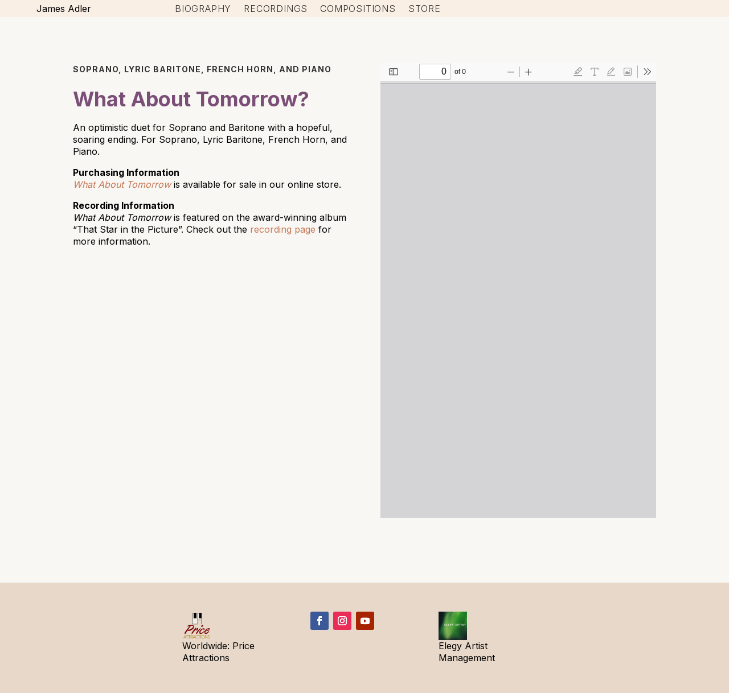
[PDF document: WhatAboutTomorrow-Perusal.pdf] (518, 290)
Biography (203, 9)
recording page (283, 229)
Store (424, 9)
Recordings (276, 9)
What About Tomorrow (122, 184)
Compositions (358, 9)
